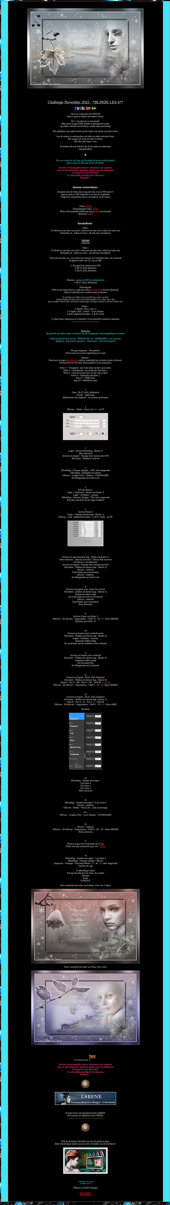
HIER (97, 211)
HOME (85, 1193)
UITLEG (106, 682)
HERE (88, 206)
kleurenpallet (96, 290)
